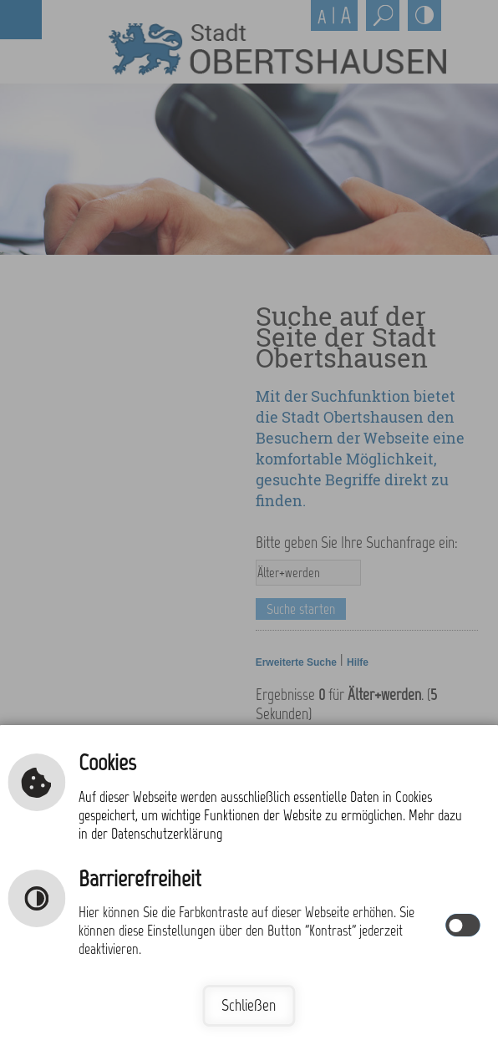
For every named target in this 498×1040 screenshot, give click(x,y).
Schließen (248, 1005)
